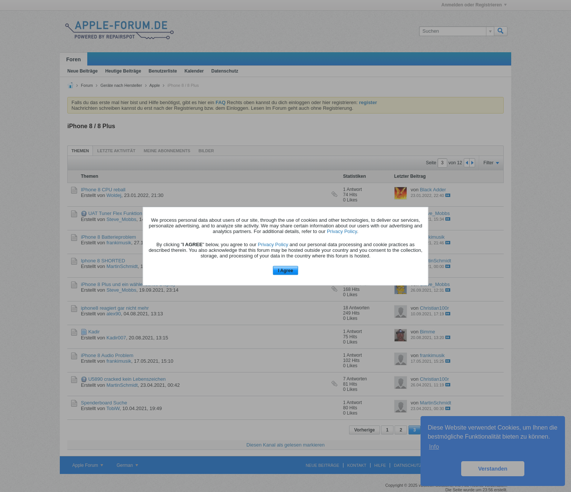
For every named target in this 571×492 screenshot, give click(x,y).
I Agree (285, 270)
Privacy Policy (342, 231)
